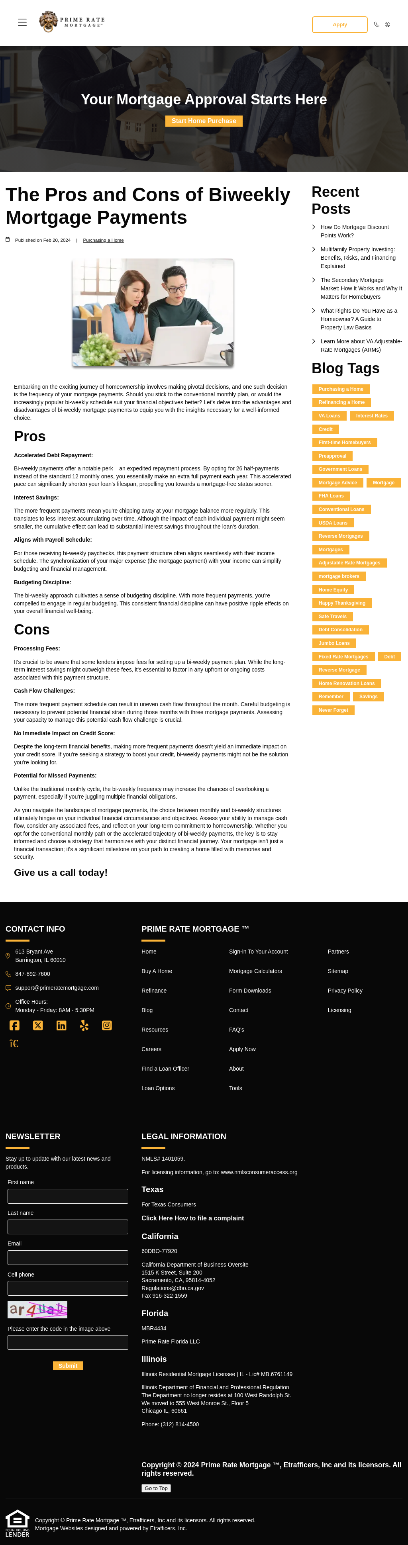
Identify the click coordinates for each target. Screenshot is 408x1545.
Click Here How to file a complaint (192, 1218)
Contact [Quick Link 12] (238, 1010)
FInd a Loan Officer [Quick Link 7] (165, 1068)
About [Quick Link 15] (236, 1068)
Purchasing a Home (103, 240)
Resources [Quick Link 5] (154, 1029)
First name (21, 1182)
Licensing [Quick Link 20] (339, 1010)
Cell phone (21, 1274)
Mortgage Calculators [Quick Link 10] (255, 971)
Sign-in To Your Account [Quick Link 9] (258, 951)
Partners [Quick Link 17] (338, 951)
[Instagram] (107, 1026)
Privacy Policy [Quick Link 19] (345, 990)
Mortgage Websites (59, 1528)
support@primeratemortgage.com (57, 988)
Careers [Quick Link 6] (151, 1049)
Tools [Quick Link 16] (235, 1088)
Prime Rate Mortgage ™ (240, 1465)
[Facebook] (15, 1026)
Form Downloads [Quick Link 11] (250, 990)
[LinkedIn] (62, 1026)
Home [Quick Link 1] (148, 951)
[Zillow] (18, 1044)
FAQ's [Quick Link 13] (236, 1029)
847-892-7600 (33, 974)
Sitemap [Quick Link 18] (338, 971)
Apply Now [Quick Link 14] (242, 1049)
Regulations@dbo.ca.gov (172, 1288)
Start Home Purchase (204, 120)
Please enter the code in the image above (59, 1329)
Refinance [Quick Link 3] (154, 990)
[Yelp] (84, 1026)
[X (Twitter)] (38, 1026)
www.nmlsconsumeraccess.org (259, 1172)
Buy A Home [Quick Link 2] (156, 971)
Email (15, 1243)
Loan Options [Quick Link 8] (158, 1088)
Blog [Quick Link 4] (147, 1010)
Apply (340, 24)
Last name (20, 1213)
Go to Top (156, 1488)
